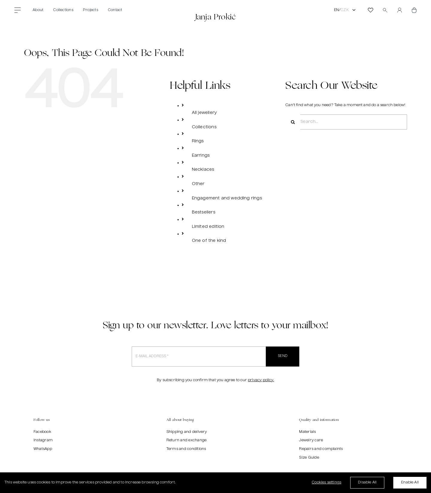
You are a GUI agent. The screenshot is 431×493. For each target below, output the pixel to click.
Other (198, 184)
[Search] (292, 122)
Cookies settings (326, 482)
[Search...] (346, 122)
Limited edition (208, 227)
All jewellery (204, 113)
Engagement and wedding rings (227, 198)
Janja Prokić (215, 16)
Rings (198, 141)
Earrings (201, 155)
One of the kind (209, 241)
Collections (204, 127)
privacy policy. (261, 380)
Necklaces (203, 169)
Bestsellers (203, 212)
